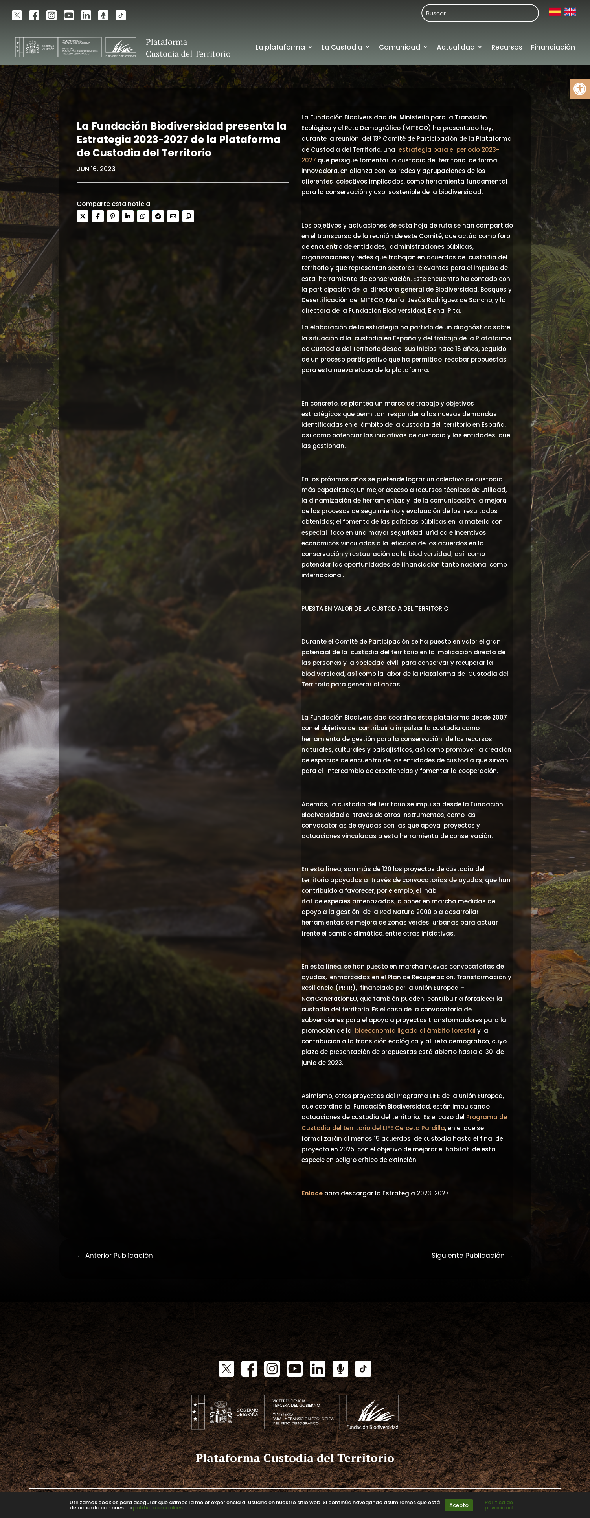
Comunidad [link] (399, 47)
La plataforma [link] (280, 47)
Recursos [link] (506, 47)
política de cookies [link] (158, 1507)
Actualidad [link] (456, 47)
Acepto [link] (459, 1505)
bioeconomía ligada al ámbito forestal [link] (415, 1030)
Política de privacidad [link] (499, 1505)
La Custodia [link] (342, 47)
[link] (580, 89)
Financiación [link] (553, 47)
